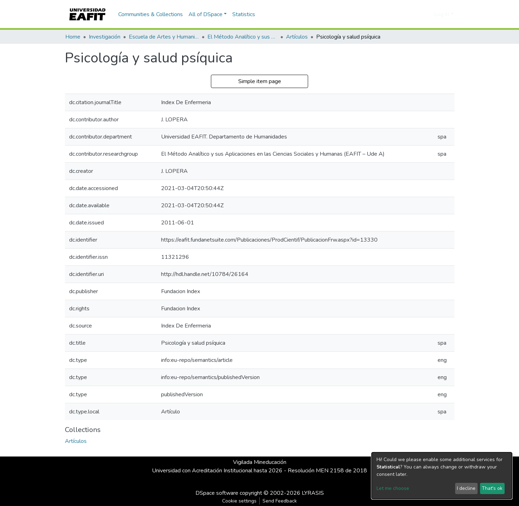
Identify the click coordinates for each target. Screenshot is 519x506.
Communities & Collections (150, 14)
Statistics (243, 14)
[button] (427, 14)
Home (72, 37)
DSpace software (216, 493)
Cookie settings (239, 501)
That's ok (492, 488)
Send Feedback (279, 501)
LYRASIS (313, 493)
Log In (441, 14)
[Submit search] (417, 14)
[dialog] (442, 475)
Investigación (104, 37)
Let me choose (393, 488)
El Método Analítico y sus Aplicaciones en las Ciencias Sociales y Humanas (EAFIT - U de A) (242, 37)
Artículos (297, 37)
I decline (466, 488)
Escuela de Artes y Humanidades (164, 37)
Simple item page (259, 81)
